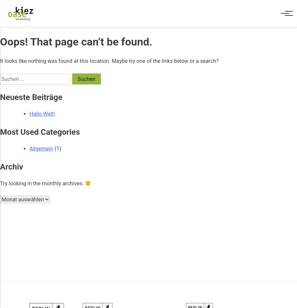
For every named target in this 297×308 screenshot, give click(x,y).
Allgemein (41, 148)
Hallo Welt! (42, 114)
